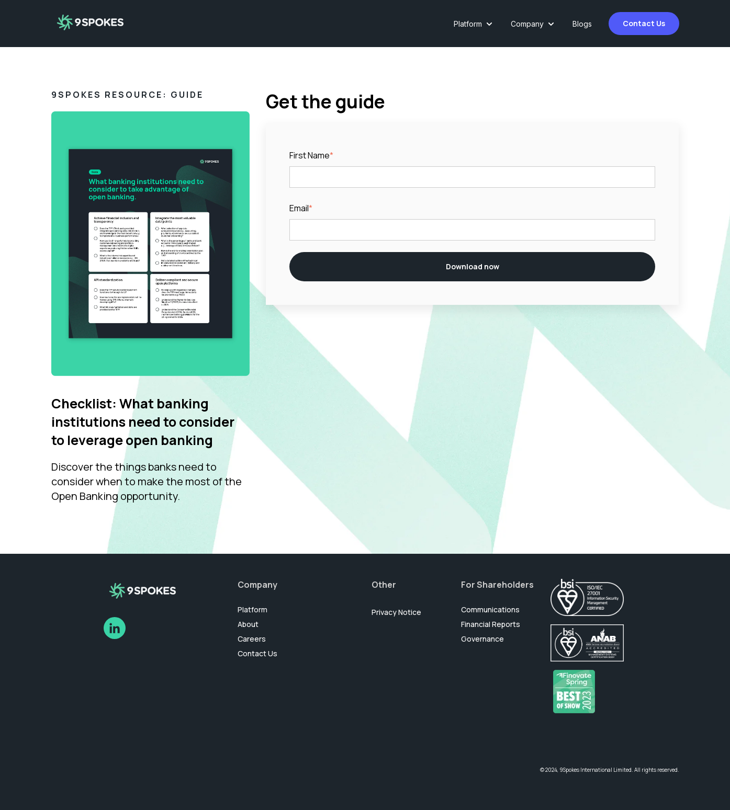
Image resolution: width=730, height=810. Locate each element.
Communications (490, 609)
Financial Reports (490, 624)
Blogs (582, 23)
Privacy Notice (396, 612)
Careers (252, 639)
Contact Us (644, 23)
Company (527, 23)
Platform (468, 23)
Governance (482, 639)
